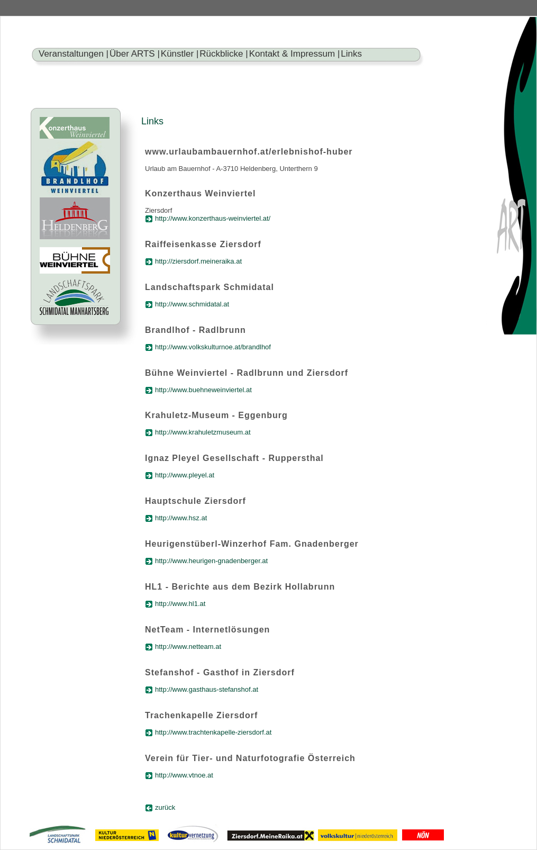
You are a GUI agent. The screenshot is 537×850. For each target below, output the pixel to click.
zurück (165, 807)
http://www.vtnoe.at (184, 775)
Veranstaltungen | (73, 54)
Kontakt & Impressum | (294, 54)
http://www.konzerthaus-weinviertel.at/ (212, 218)
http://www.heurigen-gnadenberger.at (211, 561)
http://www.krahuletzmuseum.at (203, 432)
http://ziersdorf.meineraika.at (198, 261)
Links (351, 54)
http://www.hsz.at (181, 518)
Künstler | (180, 54)
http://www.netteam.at (188, 646)
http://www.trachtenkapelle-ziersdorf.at (213, 732)
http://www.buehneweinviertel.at (203, 390)
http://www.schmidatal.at (192, 304)
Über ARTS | (135, 54)
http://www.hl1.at (180, 604)
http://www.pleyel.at (184, 475)
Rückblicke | (223, 54)
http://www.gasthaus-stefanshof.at (206, 689)
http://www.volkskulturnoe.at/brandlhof (213, 347)
